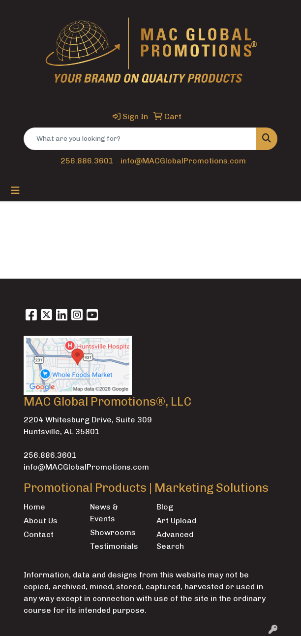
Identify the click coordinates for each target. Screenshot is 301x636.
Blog (164, 506)
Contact (39, 534)
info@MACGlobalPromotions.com (183, 160)
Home (34, 506)
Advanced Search (174, 540)
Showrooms (113, 532)
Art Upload (176, 520)
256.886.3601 (87, 160)
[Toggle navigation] (15, 190)
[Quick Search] (140, 138)
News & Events (104, 512)
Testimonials (114, 546)
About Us (41, 520)
